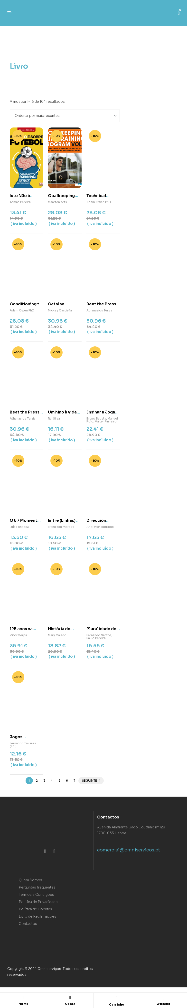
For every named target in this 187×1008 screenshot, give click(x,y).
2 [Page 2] (37, 780)
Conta (70, 1004)
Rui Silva (54, 418)
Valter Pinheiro (106, 421)
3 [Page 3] (44, 780)
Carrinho (116, 1004)
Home (23, 1004)
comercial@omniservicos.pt (128, 850)
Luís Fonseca (19, 527)
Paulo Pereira (96, 638)
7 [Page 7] (74, 780)
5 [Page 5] (59, 780)
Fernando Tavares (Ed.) (23, 744)
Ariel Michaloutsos (100, 527)
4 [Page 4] (52, 780)
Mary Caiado (57, 635)
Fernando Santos (99, 635)
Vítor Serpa (18, 635)
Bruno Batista (96, 418)
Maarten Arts (57, 202)
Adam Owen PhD (98, 202)
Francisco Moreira (61, 527)
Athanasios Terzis (99, 310)
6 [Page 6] (67, 780)
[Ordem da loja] (65, 116)
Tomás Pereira (20, 202)
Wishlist (163, 1004)
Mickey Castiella (60, 310)
